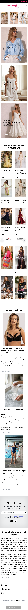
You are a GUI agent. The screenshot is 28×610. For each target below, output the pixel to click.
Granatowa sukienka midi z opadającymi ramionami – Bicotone (6, 229)
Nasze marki (23, 1)
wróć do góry (14, 607)
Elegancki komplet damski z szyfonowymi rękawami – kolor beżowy (20, 172)
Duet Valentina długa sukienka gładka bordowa (20, 229)
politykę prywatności (18, 516)
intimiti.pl (18, 600)
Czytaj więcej (5, 371)
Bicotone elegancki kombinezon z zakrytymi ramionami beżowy (20, 200)
